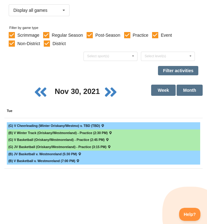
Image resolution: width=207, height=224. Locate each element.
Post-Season (107, 35)
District (59, 43)
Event (166, 35)
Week (163, 90)
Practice (141, 35)
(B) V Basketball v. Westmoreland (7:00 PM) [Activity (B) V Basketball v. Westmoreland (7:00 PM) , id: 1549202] (44, 161)
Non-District (28, 43)
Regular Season (67, 35)
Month (189, 90)
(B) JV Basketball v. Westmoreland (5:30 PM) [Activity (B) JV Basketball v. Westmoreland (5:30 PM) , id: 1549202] (45, 154)
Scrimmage (28, 35)
